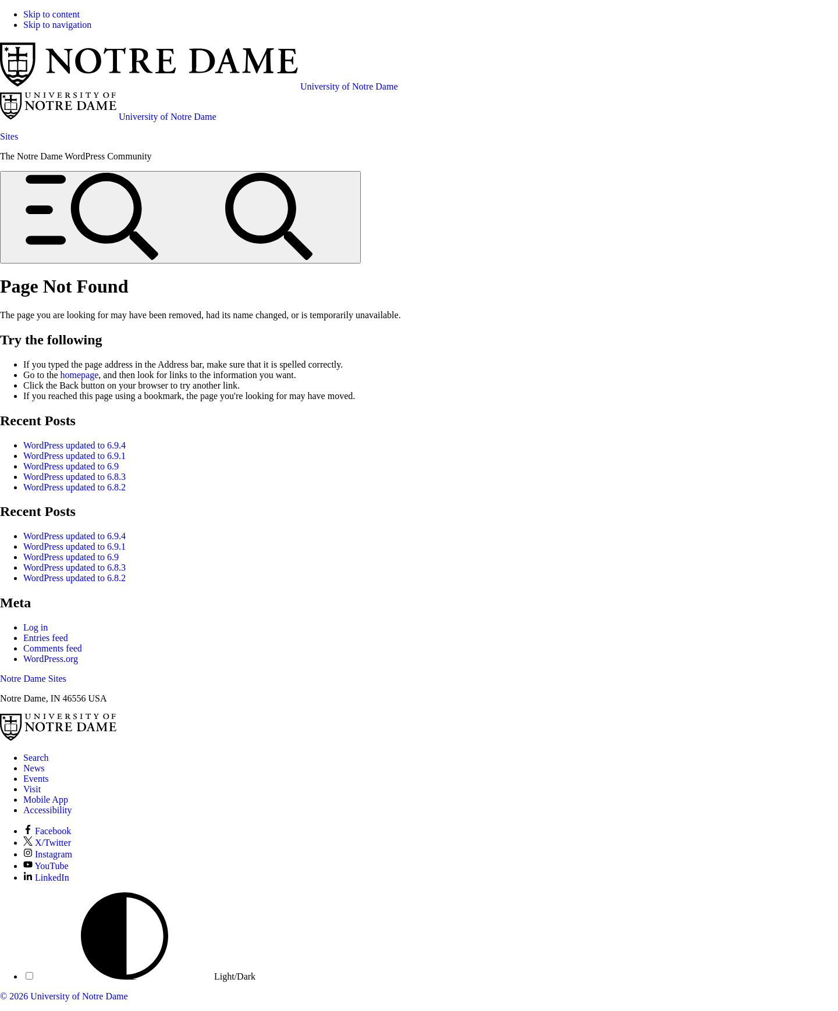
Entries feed (45, 638)
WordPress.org (50, 659)
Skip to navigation (57, 25)
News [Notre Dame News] (33, 768)
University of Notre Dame (79, 996)
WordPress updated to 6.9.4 (74, 445)
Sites (9, 136)
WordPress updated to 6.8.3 (74, 477)
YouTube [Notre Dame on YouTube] (46, 866)
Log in (35, 627)
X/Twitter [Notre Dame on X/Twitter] (47, 843)
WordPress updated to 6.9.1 (74, 456)
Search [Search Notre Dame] (36, 758)
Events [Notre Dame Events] (36, 779)
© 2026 (14, 996)
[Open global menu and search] (180, 217)
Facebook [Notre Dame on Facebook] (47, 831)
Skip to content (51, 14)
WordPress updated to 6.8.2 (74, 487)
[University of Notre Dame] (58, 738)
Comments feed (52, 648)
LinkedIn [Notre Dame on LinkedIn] (46, 877)
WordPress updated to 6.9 (71, 466)
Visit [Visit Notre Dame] (32, 789)
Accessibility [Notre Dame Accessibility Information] (47, 810)
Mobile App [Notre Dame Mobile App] (45, 799)
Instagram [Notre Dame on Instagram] (47, 854)
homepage (80, 375)
